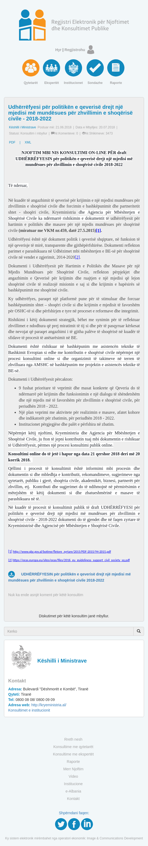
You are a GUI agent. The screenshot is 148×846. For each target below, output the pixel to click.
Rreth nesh (73, 739)
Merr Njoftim (73, 769)
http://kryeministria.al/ (37, 705)
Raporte (73, 761)
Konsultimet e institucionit (29, 710)
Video (73, 776)
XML (28, 142)
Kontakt (73, 798)
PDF (12, 142)
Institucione (73, 784)
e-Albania (73, 791)
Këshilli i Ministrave (22, 127)
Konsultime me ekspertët (73, 754)
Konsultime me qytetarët (73, 747)
